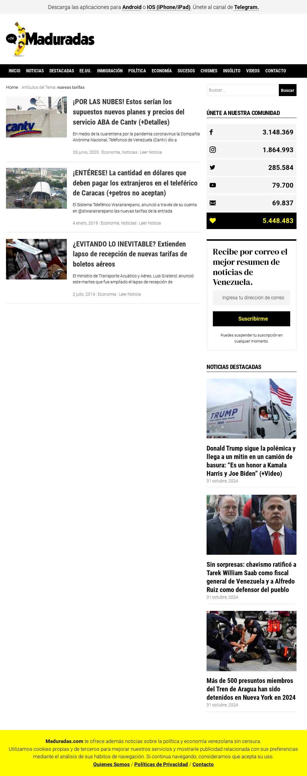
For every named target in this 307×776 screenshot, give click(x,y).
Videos (253, 71)
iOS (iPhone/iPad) (168, 7)
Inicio (14, 71)
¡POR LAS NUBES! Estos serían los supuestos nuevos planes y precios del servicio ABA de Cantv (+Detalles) (128, 111)
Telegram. (246, 7)
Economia (111, 152)
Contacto (275, 71)
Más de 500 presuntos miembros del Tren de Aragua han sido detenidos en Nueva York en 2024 (251, 689)
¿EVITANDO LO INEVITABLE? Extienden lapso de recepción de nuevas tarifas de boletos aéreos (130, 254)
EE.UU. (85, 71)
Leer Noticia (151, 152)
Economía (162, 71)
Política (137, 71)
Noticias (35, 71)
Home (12, 87)
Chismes (209, 71)
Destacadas (61, 71)
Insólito (231, 71)
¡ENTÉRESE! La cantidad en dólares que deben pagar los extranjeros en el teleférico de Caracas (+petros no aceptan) (135, 182)
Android (132, 7)
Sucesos (186, 71)
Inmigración (110, 71)
